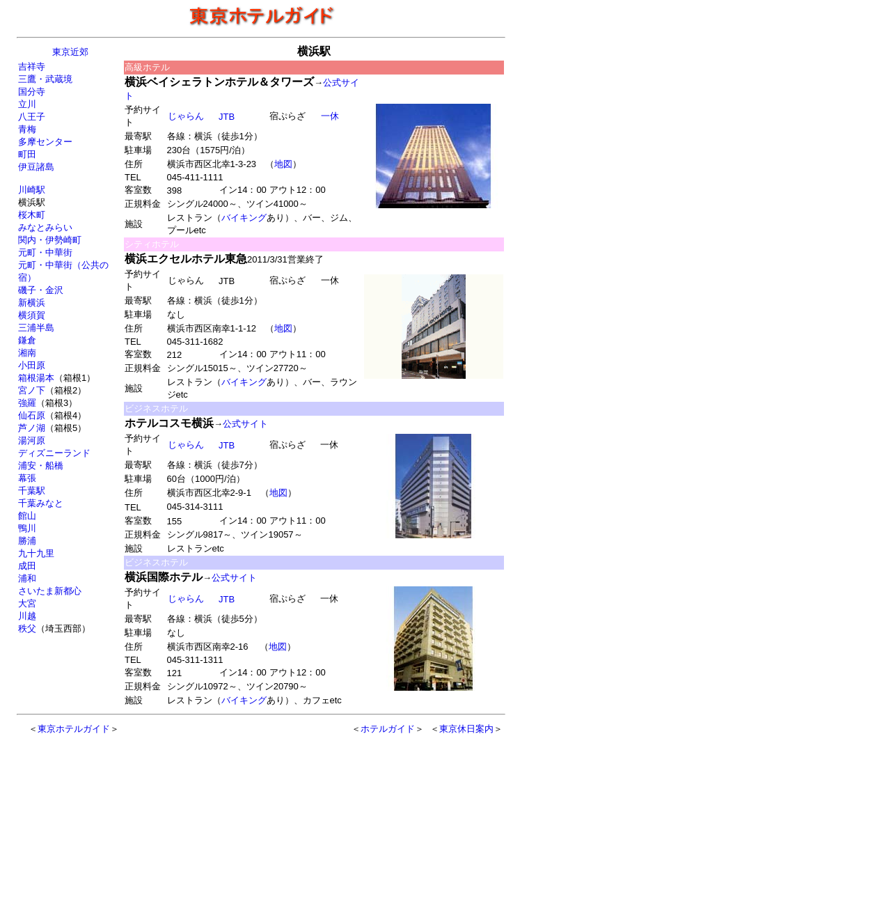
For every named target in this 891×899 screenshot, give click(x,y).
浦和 (27, 578)
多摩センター (45, 141)
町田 (27, 154)
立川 (27, 104)
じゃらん (185, 116)
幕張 (27, 478)
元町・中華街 (45, 252)
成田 (27, 566)
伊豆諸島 (36, 167)
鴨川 (27, 528)
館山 (27, 515)
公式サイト (245, 424)
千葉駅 (31, 490)
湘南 (27, 352)
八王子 (31, 116)
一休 (329, 116)
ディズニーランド (54, 453)
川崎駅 (31, 190)
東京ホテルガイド (74, 729)
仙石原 (31, 415)
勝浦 (27, 541)
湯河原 (31, 440)
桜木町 (31, 215)
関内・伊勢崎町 (49, 240)
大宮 (27, 603)
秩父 (27, 628)
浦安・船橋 (40, 465)
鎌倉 (27, 340)
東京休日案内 (466, 729)
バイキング (244, 217)
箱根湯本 (36, 378)
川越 (27, 616)
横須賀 (31, 315)
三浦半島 (36, 327)
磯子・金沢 (40, 290)
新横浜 (31, 302)
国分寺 (31, 91)
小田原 (31, 365)
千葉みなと (40, 503)
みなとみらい (45, 227)
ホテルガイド (388, 729)
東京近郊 (70, 52)
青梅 (27, 129)
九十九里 (36, 553)
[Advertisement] (231, 810)
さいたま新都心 (49, 591)
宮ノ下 (31, 390)
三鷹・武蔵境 (45, 79)
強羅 (27, 403)
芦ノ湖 (31, 428)
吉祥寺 (31, 66)
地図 (283, 164)
